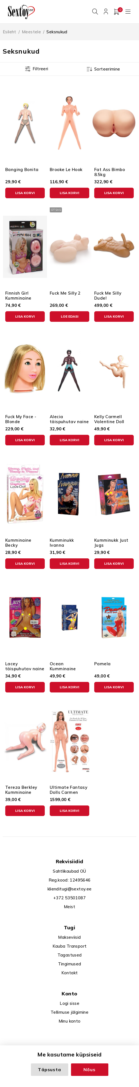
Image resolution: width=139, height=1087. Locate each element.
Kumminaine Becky (18, 541)
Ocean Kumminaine (63, 664)
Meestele (31, 30)
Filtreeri (40, 67)
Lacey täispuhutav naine (24, 664)
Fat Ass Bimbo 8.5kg (109, 170)
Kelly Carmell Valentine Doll (109, 417)
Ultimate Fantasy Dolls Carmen (68, 788)
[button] (25, 191)
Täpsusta (49, 1069)
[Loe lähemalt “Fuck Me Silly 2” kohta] (69, 315)
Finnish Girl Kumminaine (18, 294)
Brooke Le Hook (66, 167)
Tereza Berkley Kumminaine (21, 788)
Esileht (9, 30)
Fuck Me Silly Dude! (107, 294)
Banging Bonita (21, 167)
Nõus (89, 1069)
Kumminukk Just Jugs (111, 541)
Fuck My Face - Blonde (20, 417)
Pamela (102, 662)
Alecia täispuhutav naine (69, 417)
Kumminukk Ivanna (62, 541)
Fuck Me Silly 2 (65, 291)
